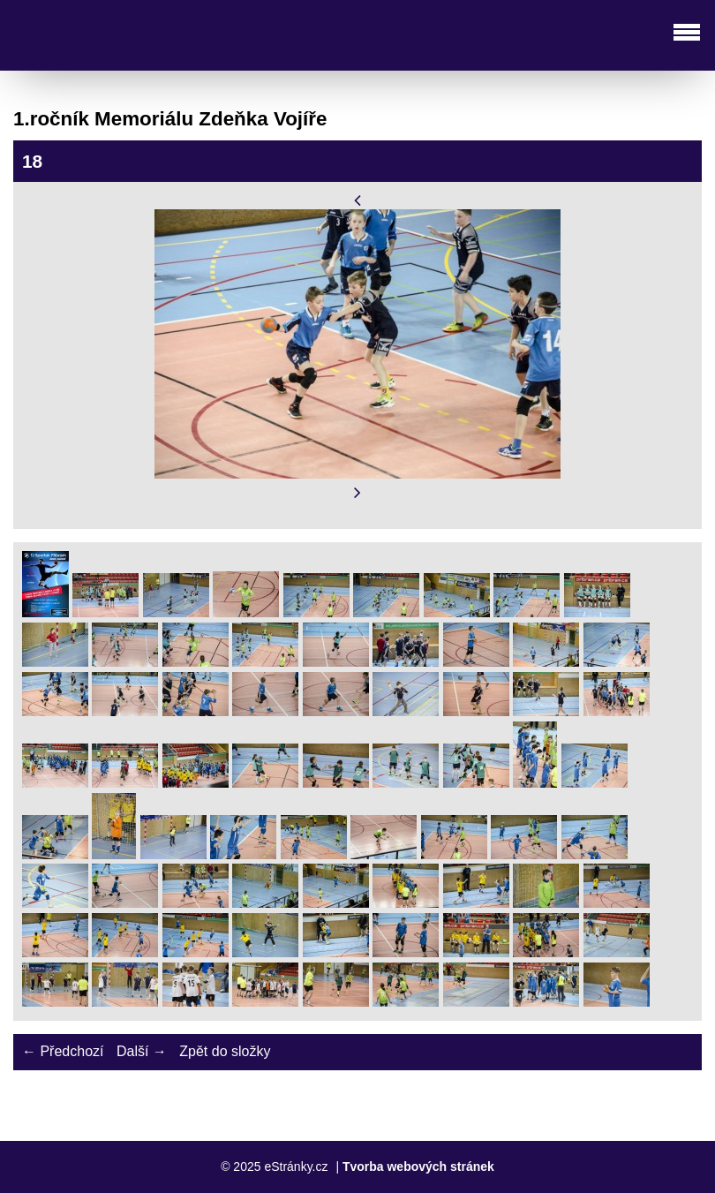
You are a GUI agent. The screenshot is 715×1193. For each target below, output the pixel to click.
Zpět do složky (224, 1051)
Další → (142, 1051)
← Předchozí (62, 1051)
